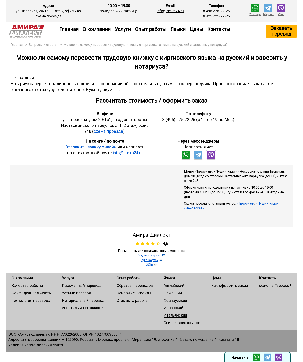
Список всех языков (182, 322)
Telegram (268, 14)
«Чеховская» (194, 208)
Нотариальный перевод (83, 300)
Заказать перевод (281, 31)
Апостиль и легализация (83, 308)
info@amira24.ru (170, 11)
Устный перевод (76, 293)
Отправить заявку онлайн (90, 147)
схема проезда (48, 16)
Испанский (173, 308)
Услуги (123, 29)
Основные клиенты (134, 293)
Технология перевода (31, 300)
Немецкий (173, 293)
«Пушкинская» (267, 203)
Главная (69, 29)
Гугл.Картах (149, 260)
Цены (196, 29)
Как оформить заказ (229, 285)
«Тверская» (245, 203)
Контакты (218, 29)
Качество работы (27, 285)
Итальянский (175, 315)
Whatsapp (255, 14)
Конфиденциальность (31, 293)
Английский (174, 285)
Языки (178, 29)
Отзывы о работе (132, 300)
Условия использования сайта (35, 345)
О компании (97, 29)
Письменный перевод (81, 285)
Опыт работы (150, 29)
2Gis (149, 265)
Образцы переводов (135, 285)
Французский (175, 300)
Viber (281, 14)
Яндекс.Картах (149, 255)
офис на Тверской (275, 285)
